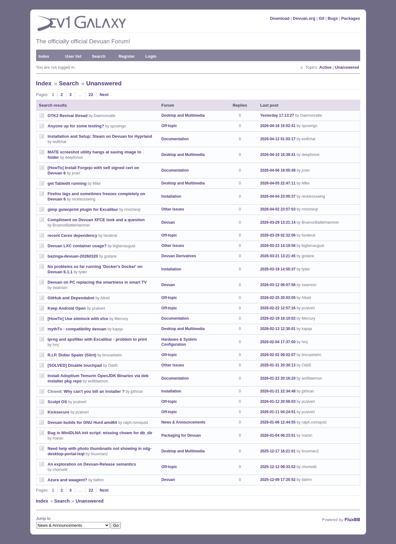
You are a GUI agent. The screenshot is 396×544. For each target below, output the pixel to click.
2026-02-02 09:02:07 (278, 355)
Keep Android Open (67, 308)
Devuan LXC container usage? (77, 245)
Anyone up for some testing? (76, 126)
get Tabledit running (67, 183)
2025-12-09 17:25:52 (278, 479)
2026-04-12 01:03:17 (278, 139)
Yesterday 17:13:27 (277, 115)
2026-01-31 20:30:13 (278, 365)
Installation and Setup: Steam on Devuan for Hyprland (100, 136)
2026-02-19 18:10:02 (278, 318)
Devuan (168, 222)
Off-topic (169, 126)
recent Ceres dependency (72, 235)
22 (91, 94)
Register (127, 56)
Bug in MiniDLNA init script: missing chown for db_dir (100, 432)
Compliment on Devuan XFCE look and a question (96, 219)
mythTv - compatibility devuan (77, 329)
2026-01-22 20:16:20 (278, 378)
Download (280, 18)
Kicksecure (58, 412)
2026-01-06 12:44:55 (278, 422)
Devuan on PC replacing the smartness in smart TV (97, 282)
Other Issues (172, 209)
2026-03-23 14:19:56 (278, 245)
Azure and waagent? (67, 479)
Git (321, 18)
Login (150, 56)
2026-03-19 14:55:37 (278, 269)
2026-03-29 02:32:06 (278, 235)
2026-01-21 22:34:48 (278, 391)
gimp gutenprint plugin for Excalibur (83, 209)
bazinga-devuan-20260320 (73, 256)
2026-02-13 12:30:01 (278, 329)
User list (73, 56)
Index (44, 56)
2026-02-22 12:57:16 (278, 308)
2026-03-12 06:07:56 (278, 285)
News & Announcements (183, 422)
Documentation (175, 139)
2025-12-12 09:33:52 (278, 467)
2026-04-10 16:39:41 (278, 154)
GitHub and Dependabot (71, 298)
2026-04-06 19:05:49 (278, 170)
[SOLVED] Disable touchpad (75, 365)
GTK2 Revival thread (68, 115)
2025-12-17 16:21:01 (278, 451)
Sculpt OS (57, 401)
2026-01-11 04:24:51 (278, 412)
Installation (171, 196)
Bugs (333, 18)
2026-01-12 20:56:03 (278, 401)
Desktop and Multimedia (183, 115)
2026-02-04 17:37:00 (278, 342)
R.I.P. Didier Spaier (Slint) (72, 355)
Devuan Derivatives (178, 256)
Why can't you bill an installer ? (94, 391)
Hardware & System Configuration (179, 342)
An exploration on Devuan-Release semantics (92, 464)
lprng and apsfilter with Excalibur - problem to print (97, 339)
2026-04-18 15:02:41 (278, 126)
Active (325, 67)
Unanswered (347, 67)
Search (99, 56)
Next (104, 94)
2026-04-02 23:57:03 (278, 209)
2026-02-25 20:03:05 (278, 298)
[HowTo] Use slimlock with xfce (78, 318)
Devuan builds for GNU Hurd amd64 (82, 422)
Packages (350, 18)
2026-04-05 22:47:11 (278, 183)
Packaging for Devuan (181, 435)
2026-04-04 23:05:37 (278, 196)
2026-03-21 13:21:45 (278, 256)
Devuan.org (304, 18)
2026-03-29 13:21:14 (278, 222)
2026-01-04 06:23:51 (278, 435)
